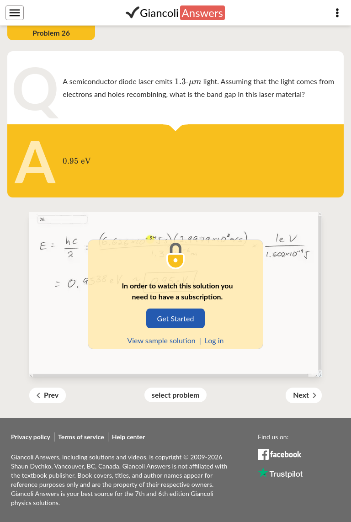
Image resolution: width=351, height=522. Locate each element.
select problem (176, 394)
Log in (214, 340)
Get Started (175, 318)
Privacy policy (30, 437)
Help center (128, 437)
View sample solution (161, 340)
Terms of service (81, 437)
